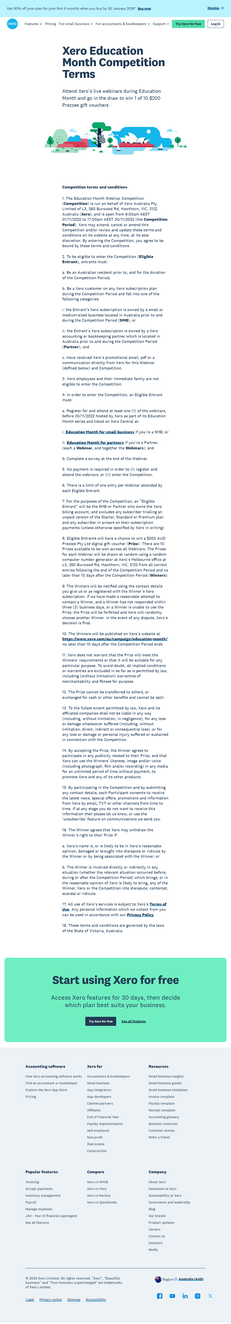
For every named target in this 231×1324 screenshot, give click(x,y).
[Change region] (188, 1280)
